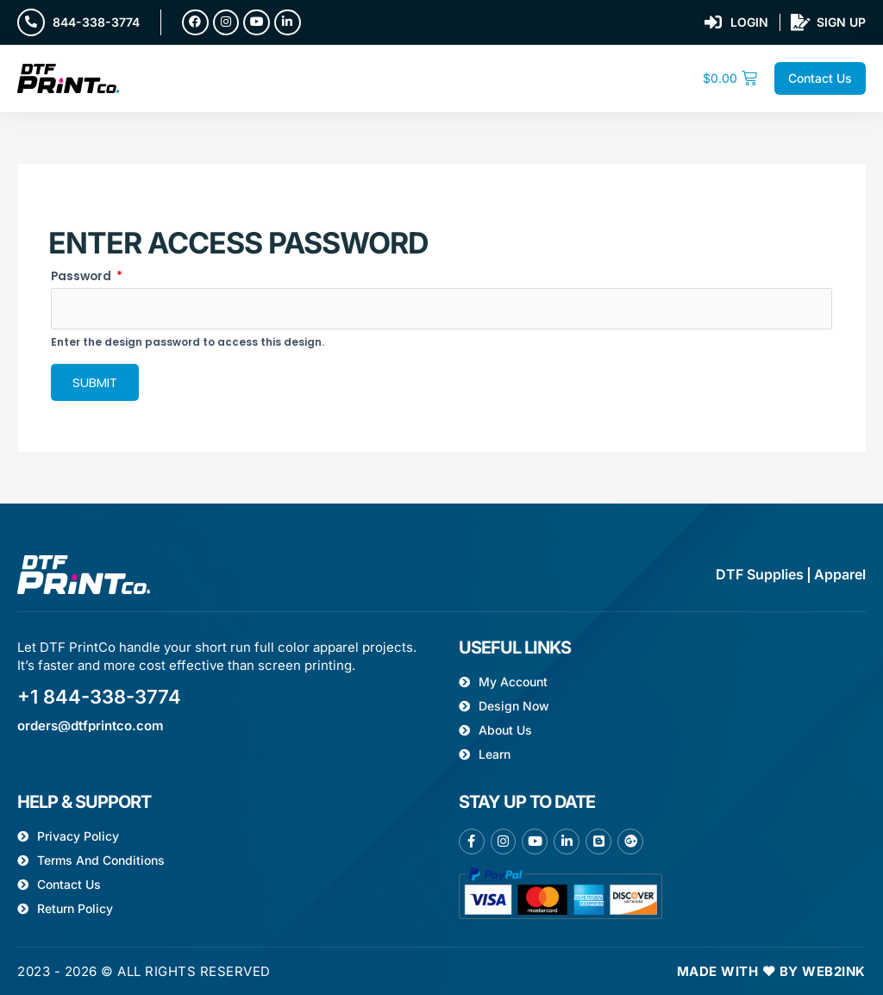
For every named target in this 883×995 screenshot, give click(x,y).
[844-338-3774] (31, 22)
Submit (94, 382)
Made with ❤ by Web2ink (771, 971)
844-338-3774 (96, 22)
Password (86, 276)
